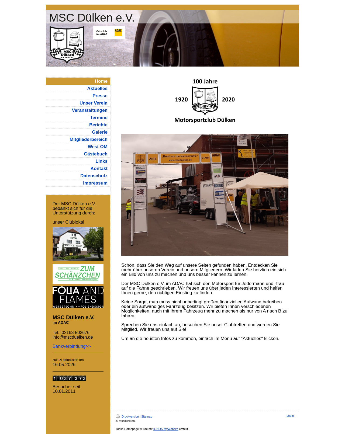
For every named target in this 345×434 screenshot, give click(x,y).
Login (290, 415)
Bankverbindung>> (72, 346)
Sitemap (146, 416)
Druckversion (128, 416)
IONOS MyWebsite (165, 428)
